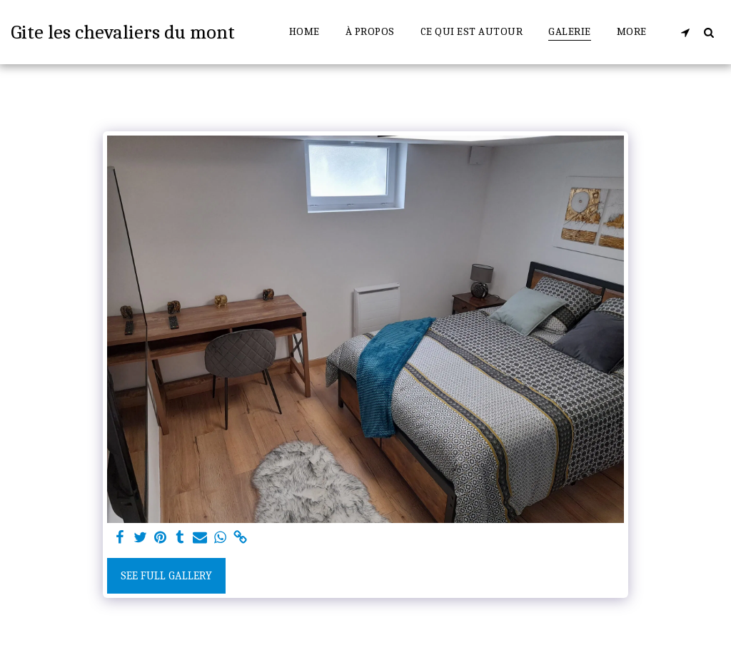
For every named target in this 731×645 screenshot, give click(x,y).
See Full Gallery (166, 575)
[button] (685, 32)
